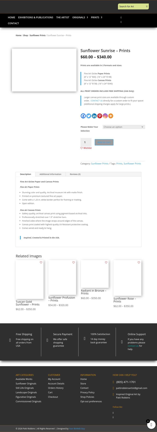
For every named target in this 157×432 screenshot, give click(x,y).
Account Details (56, 383)
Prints (119, 163)
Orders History (55, 387)
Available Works (24, 379)
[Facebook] (83, 115)
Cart (50, 392)
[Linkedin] (94, 115)
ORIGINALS (78, 17)
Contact (84, 387)
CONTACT (13, 23)
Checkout (53, 396)
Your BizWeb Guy (77, 428)
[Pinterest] (99, 115)
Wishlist (86, 148)
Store (83, 383)
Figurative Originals (26, 396)
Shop (25, 35)
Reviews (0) (75, 174)
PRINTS (95, 17)
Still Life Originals (25, 387)
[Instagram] (105, 115)
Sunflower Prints (38, 35)
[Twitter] (88, 115)
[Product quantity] (85, 142)
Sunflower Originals (26, 383)
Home (18, 35)
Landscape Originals (26, 392)
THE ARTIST (62, 17)
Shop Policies (87, 396)
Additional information (50, 174)
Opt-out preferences (91, 401)
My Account (54, 379)
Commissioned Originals (28, 401)
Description (25, 174)
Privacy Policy (87, 392)
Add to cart (104, 142)
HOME (11, 17)
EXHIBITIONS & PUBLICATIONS (35, 17)
